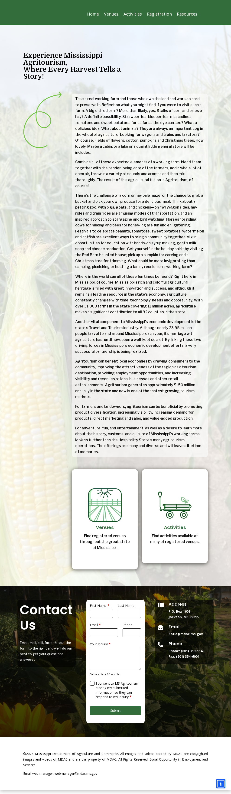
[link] (51, 27)
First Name (99, 609)
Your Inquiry (100, 648)
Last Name (126, 609)
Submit (115, 714)
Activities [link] (133, 14)
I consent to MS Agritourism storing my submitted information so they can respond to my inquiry (117, 694)
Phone (127, 628)
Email (95, 628)
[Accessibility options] (220, 783)
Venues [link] (111, 14)
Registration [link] (159, 14)
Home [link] (93, 14)
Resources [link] (187, 14)
